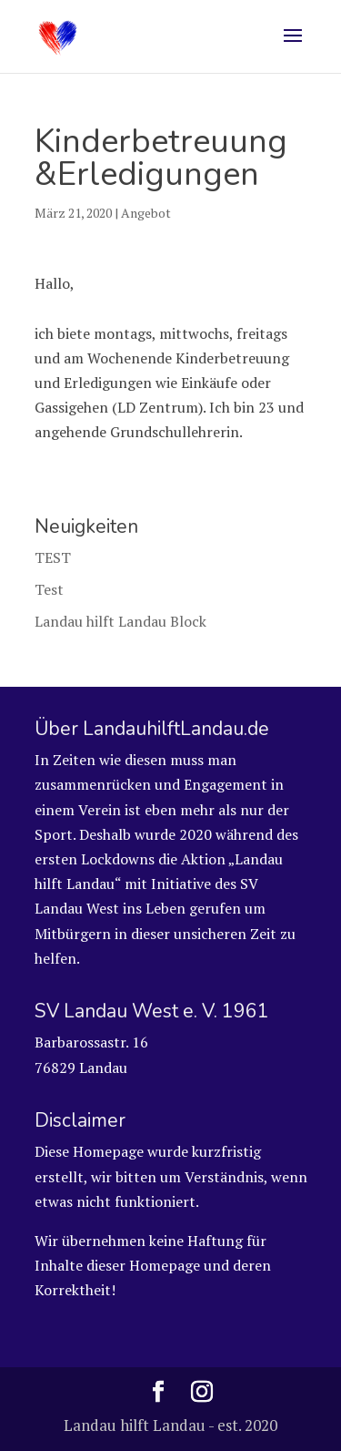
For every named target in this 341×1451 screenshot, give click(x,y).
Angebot (146, 212)
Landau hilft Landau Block (120, 621)
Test (49, 589)
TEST (53, 557)
